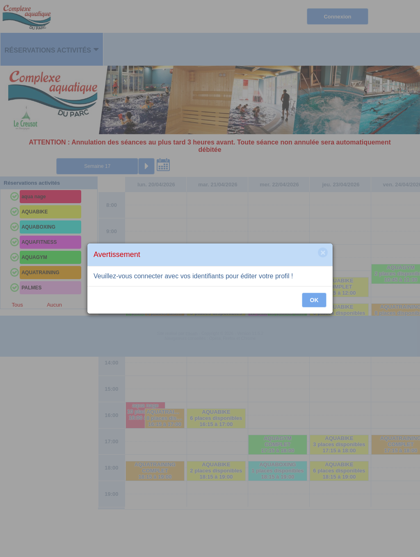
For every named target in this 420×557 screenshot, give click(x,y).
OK (314, 300)
